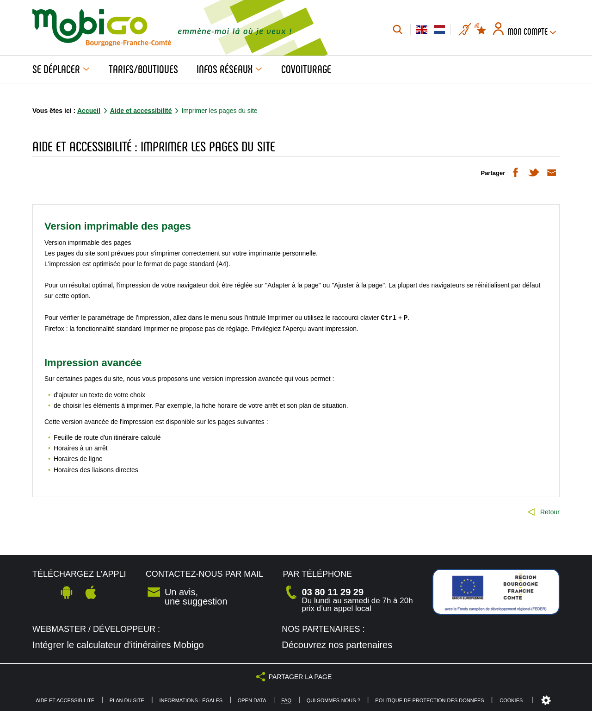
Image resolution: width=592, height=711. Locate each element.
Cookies (511, 700)
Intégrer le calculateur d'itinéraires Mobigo (118, 644)
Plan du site (127, 700)
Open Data (252, 700)
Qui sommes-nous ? (333, 700)
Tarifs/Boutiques (143, 69)
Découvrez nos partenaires (337, 644)
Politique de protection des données (429, 700)
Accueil (88, 110)
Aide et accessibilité (141, 110)
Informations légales (190, 700)
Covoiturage (306, 69)
